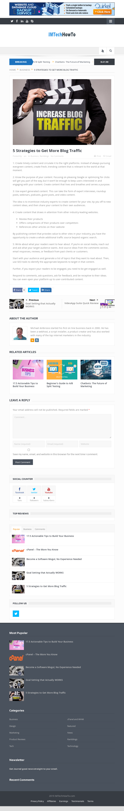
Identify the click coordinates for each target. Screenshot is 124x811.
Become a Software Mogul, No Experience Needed (54, 559)
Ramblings (44, 156)
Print (97, 156)
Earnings (63, 801)
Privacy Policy (37, 801)
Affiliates (51, 801)
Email (107, 156)
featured (71, 726)
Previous (32, 300)
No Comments (57, 156)
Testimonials (77, 801)
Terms (90, 801)
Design (12, 726)
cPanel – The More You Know (42, 549)
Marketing (14, 732)
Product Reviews (17, 739)
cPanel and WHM (75, 719)
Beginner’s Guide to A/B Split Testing (38, 62)
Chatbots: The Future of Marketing (79, 62)
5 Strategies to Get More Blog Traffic (46, 586)
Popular (16, 529)
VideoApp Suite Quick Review (81, 303)
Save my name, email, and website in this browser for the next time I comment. (55, 454)
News (70, 732)
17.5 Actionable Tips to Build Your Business (25, 385)
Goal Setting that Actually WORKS (40, 305)
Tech (11, 746)
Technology (72, 746)
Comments (40, 529)
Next (94, 300)
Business (35, 156)
